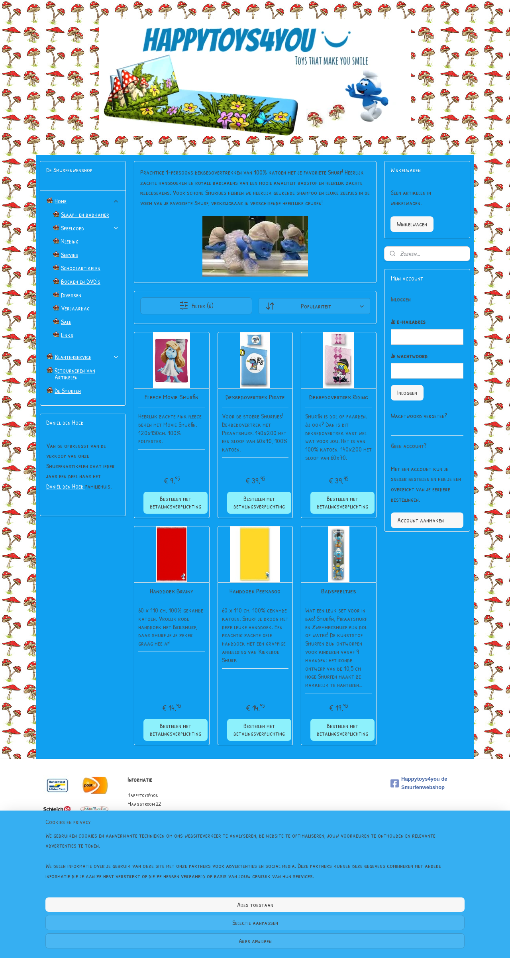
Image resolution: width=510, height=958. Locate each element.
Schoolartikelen (80, 267)
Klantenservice (87, 356)
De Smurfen (68, 390)
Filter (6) (196, 305)
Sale (66, 321)
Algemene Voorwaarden (153, 848)
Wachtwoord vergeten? (419, 415)
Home (87, 200)
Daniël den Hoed (65, 486)
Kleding (69, 241)
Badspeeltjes (338, 591)
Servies (69, 254)
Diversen (71, 295)
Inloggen (407, 392)
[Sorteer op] (314, 306)
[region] (202, 922)
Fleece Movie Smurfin (171, 397)
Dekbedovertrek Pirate (254, 397)
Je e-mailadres (408, 321)
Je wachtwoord (409, 355)
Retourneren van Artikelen (75, 374)
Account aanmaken (420, 520)
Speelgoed (90, 228)
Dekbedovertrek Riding (338, 397)
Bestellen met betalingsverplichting (175, 502)
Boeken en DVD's (80, 281)
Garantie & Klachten (150, 857)
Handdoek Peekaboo (255, 591)
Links (67, 334)
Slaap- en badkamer (85, 214)
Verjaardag (75, 308)
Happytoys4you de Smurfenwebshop (418, 783)
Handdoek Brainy (171, 591)
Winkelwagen (412, 224)
